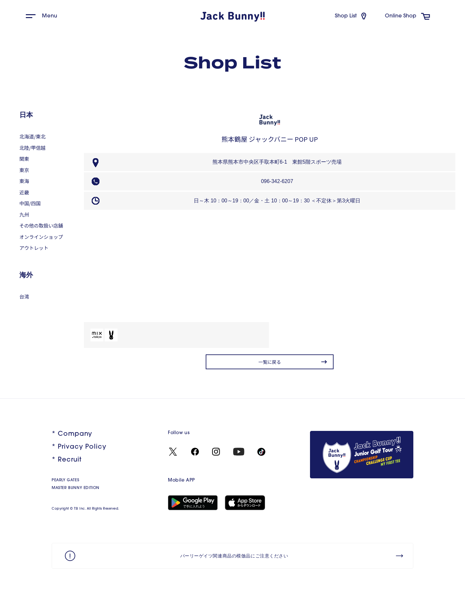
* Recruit (67, 460)
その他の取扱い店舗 (41, 225)
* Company (72, 434)
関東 (24, 158)
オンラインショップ (41, 236)
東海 (24, 181)
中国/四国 (30, 203)
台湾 (24, 296)
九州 (24, 214)
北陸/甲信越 (32, 147)
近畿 (24, 192)
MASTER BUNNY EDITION (75, 488)
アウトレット (33, 247)
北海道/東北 (32, 136)
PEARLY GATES (65, 480)
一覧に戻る (269, 362)
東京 (24, 170)
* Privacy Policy (79, 447)
